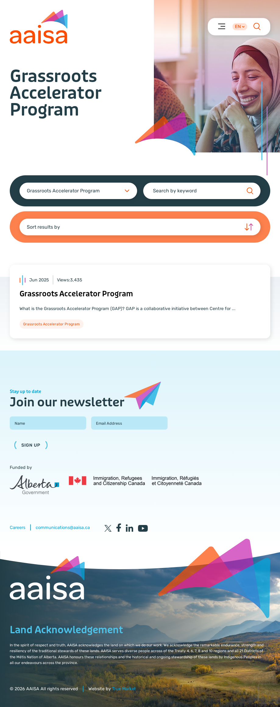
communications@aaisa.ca (63, 527)
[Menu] (221, 26)
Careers (17, 527)
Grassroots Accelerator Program (76, 294)
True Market (124, 688)
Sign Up (31, 445)
